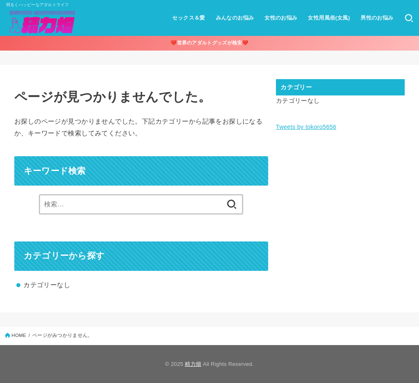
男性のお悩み (377, 18)
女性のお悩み (280, 18)
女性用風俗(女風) (329, 18)
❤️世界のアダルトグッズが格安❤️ (209, 43)
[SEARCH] (409, 18)
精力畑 (193, 364)
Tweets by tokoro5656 (306, 127)
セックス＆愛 (188, 18)
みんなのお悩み (235, 18)
